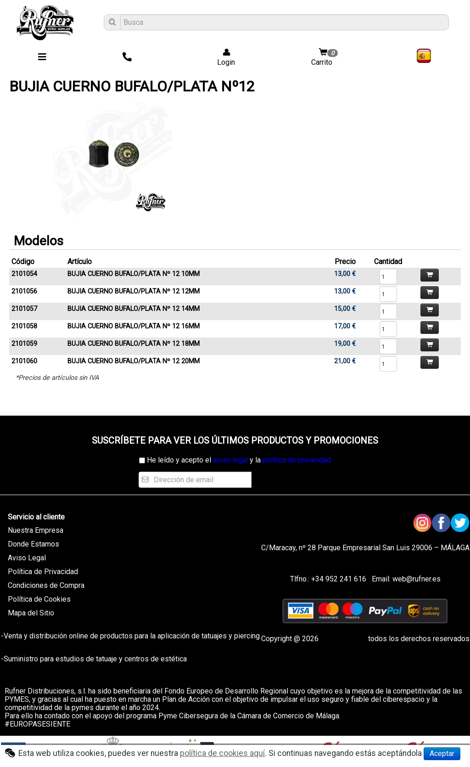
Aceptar (442, 753)
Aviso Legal (27, 557)
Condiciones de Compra (46, 585)
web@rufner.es (416, 579)
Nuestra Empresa (35, 530)
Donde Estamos (33, 544)
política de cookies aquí (222, 753)
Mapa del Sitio (31, 613)
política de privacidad (297, 460)
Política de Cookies (39, 599)
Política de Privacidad (43, 571)
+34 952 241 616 (338, 579)
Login (223, 58)
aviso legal (230, 460)
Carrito (325, 58)
